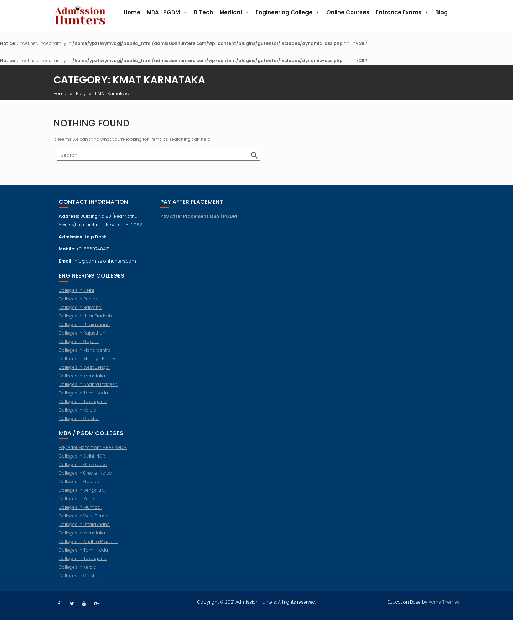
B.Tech (203, 12)
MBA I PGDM (167, 12)
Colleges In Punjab (79, 303)
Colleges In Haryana (80, 311)
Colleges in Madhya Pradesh (89, 363)
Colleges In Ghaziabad (83, 468)
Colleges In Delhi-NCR (82, 460)
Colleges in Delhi (76, 294)
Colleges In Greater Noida (85, 477)
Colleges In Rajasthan (82, 337)
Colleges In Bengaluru (82, 494)
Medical (234, 12)
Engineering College (288, 12)
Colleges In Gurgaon (80, 485)
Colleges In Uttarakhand (84, 528)
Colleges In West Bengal (84, 371)
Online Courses (347, 12)
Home (132, 12)
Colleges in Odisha (79, 422)
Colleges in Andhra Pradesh (88, 388)
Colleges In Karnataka (82, 380)
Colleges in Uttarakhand (84, 328)
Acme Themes (444, 601)
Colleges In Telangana (83, 405)
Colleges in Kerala (78, 414)
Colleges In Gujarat (79, 345)
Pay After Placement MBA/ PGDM (93, 451)
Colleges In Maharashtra (85, 354)
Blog (441, 12)
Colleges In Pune (76, 503)
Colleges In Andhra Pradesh (88, 545)
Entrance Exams (402, 12)
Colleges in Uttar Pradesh (85, 320)
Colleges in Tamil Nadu (83, 397)
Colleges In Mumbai (80, 511)
